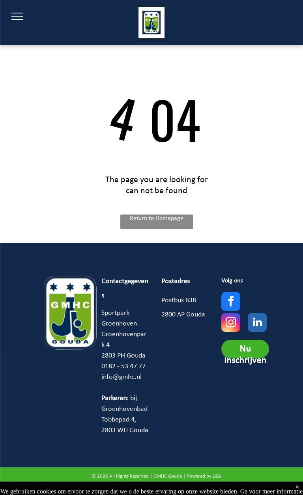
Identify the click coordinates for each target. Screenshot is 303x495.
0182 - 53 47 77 (123, 366)
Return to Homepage (156, 218)
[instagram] (230, 323)
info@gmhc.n (120, 377)
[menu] (17, 16)
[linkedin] (257, 323)
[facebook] (230, 302)
